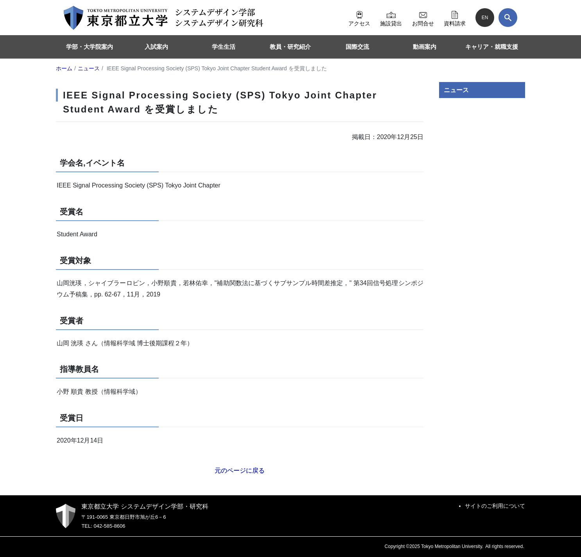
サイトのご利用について (495, 506)
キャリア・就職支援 (491, 46)
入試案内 (156, 46)
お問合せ (423, 17)
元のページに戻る (240, 470)
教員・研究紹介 (290, 46)
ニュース (456, 90)
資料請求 (455, 17)
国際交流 (357, 46)
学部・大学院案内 (89, 46)
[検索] (508, 17)
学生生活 (223, 46)
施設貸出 (391, 17)
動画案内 (424, 46)
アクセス (359, 17)
